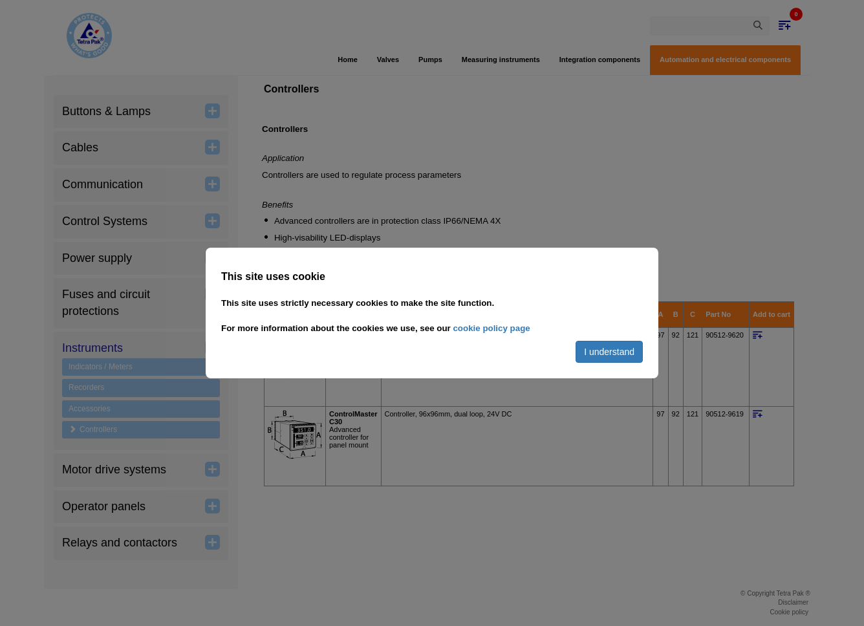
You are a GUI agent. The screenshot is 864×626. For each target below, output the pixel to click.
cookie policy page (491, 328)
